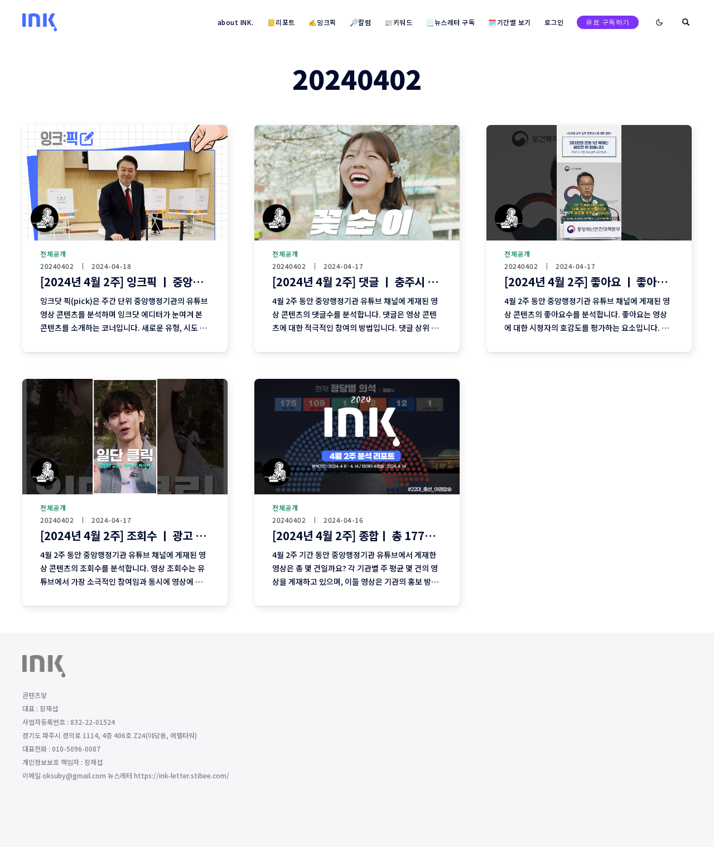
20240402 (57, 266)
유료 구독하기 (608, 22)
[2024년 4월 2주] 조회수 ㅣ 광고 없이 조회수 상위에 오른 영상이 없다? (202, 535)
